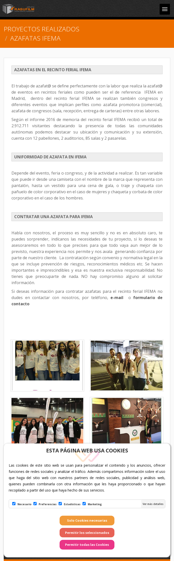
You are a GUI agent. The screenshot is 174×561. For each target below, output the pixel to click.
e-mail (118, 297)
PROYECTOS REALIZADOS (41, 28)
